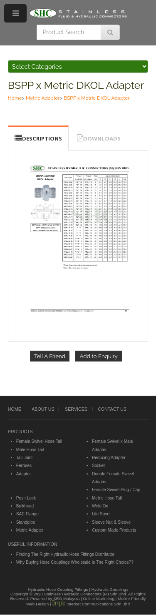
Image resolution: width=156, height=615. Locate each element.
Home (15, 98)
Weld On (100, 506)
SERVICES (76, 409)
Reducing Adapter (109, 457)
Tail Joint (24, 457)
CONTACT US (112, 409)
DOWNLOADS (102, 138)
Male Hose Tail (30, 449)
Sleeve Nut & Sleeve (111, 522)
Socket (98, 465)
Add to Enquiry (98, 356)
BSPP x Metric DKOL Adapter (76, 85)
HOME (14, 409)
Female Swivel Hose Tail (39, 441)
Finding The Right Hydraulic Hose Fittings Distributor (65, 554)
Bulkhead (25, 506)
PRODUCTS (20, 431)
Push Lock (26, 498)
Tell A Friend (49, 356)
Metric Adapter (43, 98)
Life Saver (101, 514)
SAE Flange (27, 514)
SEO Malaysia (66, 598)
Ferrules (24, 465)
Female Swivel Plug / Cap (116, 489)
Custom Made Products (114, 530)
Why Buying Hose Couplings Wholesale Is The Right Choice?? (75, 562)
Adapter (23, 474)
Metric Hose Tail (107, 498)
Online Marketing (98, 598)
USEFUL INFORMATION (32, 544)
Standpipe (25, 522)
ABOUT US (43, 409)
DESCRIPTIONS (42, 138)
